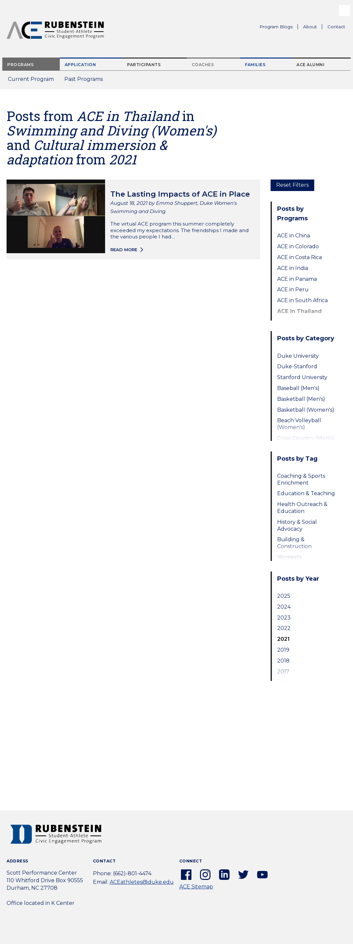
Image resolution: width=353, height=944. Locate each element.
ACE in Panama (297, 279)
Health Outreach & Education (302, 507)
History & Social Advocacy (297, 525)
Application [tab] (80, 64)
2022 (284, 628)
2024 (284, 607)
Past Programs (86, 81)
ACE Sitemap (196, 886)
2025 (283, 596)
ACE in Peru (293, 289)
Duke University (298, 356)
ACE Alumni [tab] (310, 64)
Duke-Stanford (297, 366)
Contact (336, 26)
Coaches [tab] (203, 64)
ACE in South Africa (302, 300)
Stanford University (302, 377)
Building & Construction (294, 542)
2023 (284, 618)
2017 (283, 671)
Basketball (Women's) (305, 410)
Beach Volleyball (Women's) (299, 423)
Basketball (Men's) (301, 399)
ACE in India (292, 268)
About (312, 27)
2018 (283, 661)
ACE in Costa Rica (299, 257)
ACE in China (293, 235)
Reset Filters (292, 185)
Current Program (31, 79)
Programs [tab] (20, 64)
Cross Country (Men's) (305, 438)
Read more (123, 249)
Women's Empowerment (297, 560)
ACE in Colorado (298, 246)
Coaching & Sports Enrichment (301, 479)
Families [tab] (255, 64)
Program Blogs (276, 26)
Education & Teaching (306, 493)
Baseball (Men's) (298, 388)
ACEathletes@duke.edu (142, 882)
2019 (283, 650)
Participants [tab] (144, 64)
